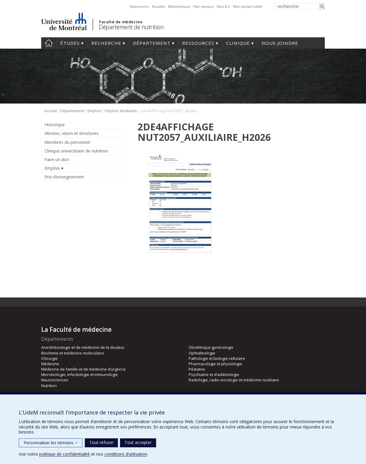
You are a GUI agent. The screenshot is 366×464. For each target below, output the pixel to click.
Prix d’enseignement (64, 177)
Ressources (198, 43)
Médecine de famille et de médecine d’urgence (83, 369)
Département (151, 43)
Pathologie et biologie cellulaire (217, 358)
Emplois (94, 110)
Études (70, 43)
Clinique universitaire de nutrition (76, 151)
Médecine (50, 363)
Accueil (49, 43)
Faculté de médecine (120, 21)
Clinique (238, 43)
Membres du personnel (67, 142)
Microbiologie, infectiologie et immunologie (79, 374)
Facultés (158, 6)
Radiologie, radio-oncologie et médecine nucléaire (234, 380)
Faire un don (56, 159)
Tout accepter (138, 442)
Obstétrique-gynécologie (211, 347)
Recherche (106, 43)
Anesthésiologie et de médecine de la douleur (82, 347)
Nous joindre (280, 43)
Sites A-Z (223, 6)
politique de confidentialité (64, 454)
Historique (54, 124)
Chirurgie (49, 358)
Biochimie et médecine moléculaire (72, 353)
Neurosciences (54, 380)
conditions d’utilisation (125, 454)
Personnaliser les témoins (51, 442)
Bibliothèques (179, 6)
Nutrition (49, 385)
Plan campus (203, 6)
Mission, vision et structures (71, 133)
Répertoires (139, 6)
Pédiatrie (197, 369)
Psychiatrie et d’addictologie (214, 374)
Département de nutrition (131, 27)
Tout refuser (101, 442)
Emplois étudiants (121, 110)
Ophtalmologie (202, 353)
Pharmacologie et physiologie (215, 363)
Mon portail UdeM (247, 6)
